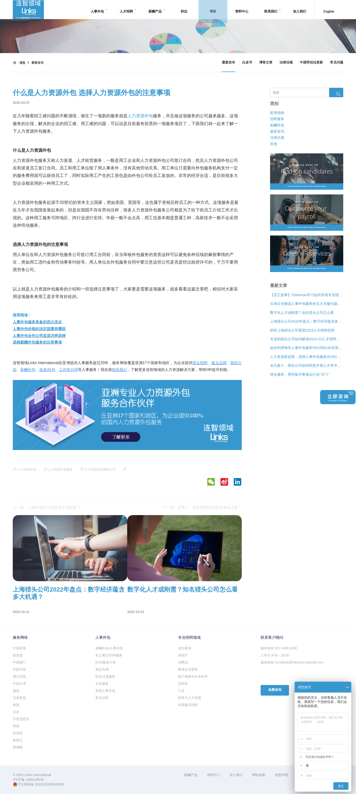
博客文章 (265, 62)
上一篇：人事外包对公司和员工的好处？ (47, 507)
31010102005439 (48, 784)
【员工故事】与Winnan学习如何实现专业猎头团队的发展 (306, 295)
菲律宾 (18, 733)
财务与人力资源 (189, 697)
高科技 (183, 683)
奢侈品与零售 (188, 669)
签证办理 (102, 669)
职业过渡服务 (105, 676)
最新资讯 (277, 131)
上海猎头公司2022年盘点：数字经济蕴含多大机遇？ (306, 321)
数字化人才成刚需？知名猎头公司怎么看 (302, 313)
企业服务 (102, 683)
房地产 (183, 655)
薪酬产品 (156, 10)
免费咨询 (274, 690)
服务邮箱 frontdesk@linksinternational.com (292, 662)
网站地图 (258, 775)
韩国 (16, 726)
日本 (16, 712)
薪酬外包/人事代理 (109, 648)
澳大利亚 (19, 676)
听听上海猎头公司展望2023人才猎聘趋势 (302, 330)
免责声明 (281, 775)
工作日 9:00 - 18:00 (275, 655)
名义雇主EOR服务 (108, 655)
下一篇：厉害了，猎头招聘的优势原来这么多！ (202, 507)
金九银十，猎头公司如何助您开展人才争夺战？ (306, 366)
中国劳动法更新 (311, 62)
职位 (184, 9)
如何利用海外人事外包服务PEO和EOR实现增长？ (306, 348)
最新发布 (228, 62)
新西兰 (18, 740)
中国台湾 (19, 683)
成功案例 (184, 648)
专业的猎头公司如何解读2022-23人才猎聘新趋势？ (306, 339)
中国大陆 (19, 669)
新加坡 (18, 655)
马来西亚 (19, 697)
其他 (273, 144)
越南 (16, 690)
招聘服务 (277, 119)
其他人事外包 (105, 690)
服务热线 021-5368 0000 (279, 648)
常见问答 (102, 697)
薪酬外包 (277, 125)
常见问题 (336, 62)
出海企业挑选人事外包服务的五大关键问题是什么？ (306, 304)
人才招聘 (128, 10)
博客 (215, 10)
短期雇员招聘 (188, 704)
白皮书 (247, 62)
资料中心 (241, 9)
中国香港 (19, 648)
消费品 (183, 662)
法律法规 (286, 62)
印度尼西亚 (21, 719)
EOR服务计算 (105, 662)
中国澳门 (19, 662)
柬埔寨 (18, 747)
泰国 (16, 704)
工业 (181, 690)
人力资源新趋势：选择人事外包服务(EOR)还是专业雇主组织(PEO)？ (306, 357)
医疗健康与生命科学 (193, 676)
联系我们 (272, 10)
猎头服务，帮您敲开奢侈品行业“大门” (299, 374)
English (328, 9)
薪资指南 (277, 113)
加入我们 (299, 9)
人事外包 (99, 10)
